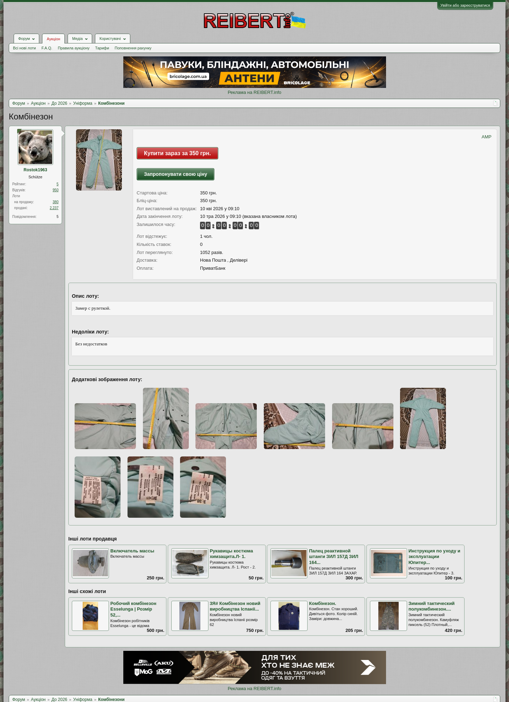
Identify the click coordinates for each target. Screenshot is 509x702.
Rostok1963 (35, 169)
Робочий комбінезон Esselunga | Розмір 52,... (133, 609)
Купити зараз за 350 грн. (177, 153)
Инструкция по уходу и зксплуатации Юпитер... (434, 556)
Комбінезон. (322, 603)
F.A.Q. (46, 48)
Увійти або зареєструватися (465, 5)
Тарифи (102, 48)
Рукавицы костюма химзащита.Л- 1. (231, 553)
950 (56, 190)
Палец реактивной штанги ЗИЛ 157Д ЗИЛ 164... (333, 556)
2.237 (54, 208)
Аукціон (53, 39)
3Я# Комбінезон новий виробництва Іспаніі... (235, 606)
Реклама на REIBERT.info (254, 92)
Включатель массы (132, 550)
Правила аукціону (73, 48)
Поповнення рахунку (133, 48)
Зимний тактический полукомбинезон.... (431, 606)
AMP (486, 136)
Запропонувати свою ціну (175, 174)
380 (56, 202)
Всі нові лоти (24, 48)
